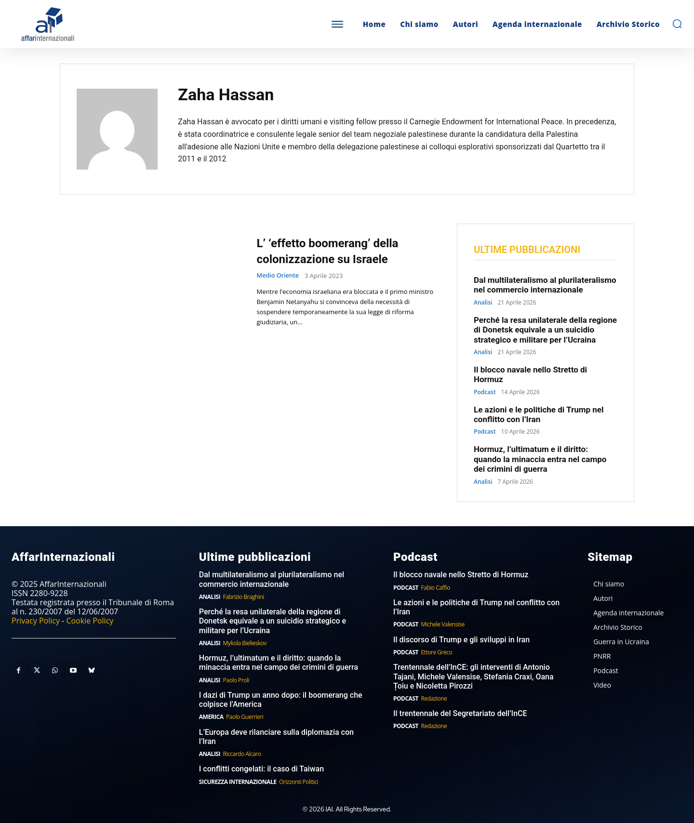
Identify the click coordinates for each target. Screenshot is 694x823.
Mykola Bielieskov (245, 643)
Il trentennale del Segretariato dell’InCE (460, 713)
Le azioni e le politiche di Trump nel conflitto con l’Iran (539, 415)
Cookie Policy (89, 621)
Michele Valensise (443, 625)
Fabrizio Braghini (243, 597)
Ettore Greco (437, 653)
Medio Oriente (278, 276)
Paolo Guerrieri (244, 717)
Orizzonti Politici (298, 782)
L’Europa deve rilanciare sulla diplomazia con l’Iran (276, 737)
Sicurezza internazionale (238, 782)
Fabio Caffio (435, 588)
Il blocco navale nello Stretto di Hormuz (530, 375)
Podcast (485, 393)
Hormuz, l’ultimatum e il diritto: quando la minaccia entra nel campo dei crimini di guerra (540, 459)
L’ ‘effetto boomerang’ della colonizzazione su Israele (339, 251)
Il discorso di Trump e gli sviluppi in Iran (461, 640)
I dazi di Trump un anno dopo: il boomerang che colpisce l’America (280, 700)
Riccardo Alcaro (242, 754)
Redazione (434, 699)
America (211, 717)
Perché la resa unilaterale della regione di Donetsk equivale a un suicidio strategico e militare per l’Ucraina (545, 330)
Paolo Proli (236, 680)
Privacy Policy (36, 621)
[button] (677, 23)
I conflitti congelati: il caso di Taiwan (261, 769)
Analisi (483, 303)
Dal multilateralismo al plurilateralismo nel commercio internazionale (545, 285)
